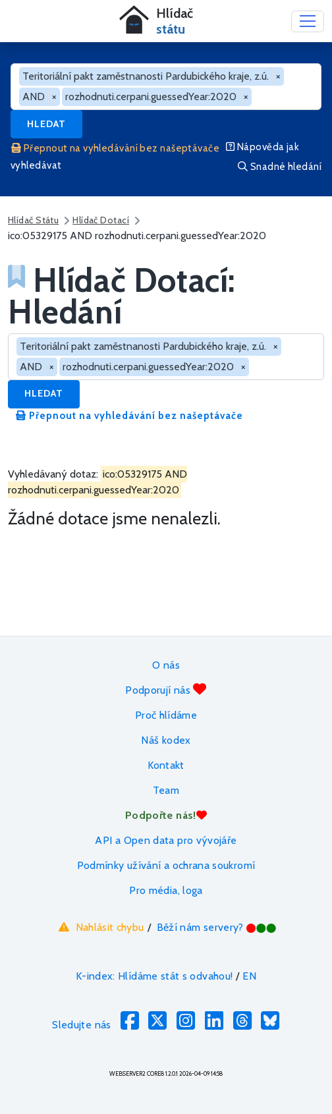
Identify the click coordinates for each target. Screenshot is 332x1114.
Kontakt (166, 765)
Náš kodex (165, 740)
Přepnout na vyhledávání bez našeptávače (115, 148)
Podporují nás (165, 689)
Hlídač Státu (33, 220)
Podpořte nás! (166, 815)
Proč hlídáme (166, 715)
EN (249, 976)
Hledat (46, 124)
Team (166, 790)
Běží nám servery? (217, 927)
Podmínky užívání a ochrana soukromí (166, 865)
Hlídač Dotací (100, 220)
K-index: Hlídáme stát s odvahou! (154, 976)
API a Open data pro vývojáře (165, 840)
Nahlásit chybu (99, 927)
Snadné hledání (279, 167)
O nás (166, 665)
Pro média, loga (165, 890)
